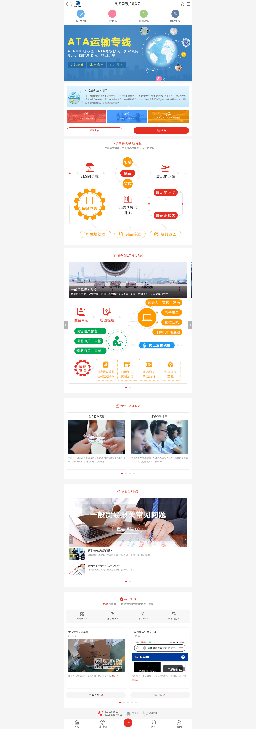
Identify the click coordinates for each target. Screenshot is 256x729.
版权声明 (153, 713)
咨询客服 (94, 130)
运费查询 (161, 130)
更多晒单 (96, 695)
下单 (128, 722)
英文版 (135, 713)
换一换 (160, 695)
